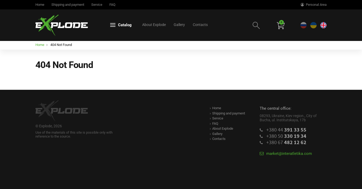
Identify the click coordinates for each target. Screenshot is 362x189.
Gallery (179, 25)
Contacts (200, 25)
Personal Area (314, 5)
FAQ (112, 5)
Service (96, 5)
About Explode (154, 25)
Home (39, 5)
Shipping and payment (67, 5)
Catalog (121, 25)
